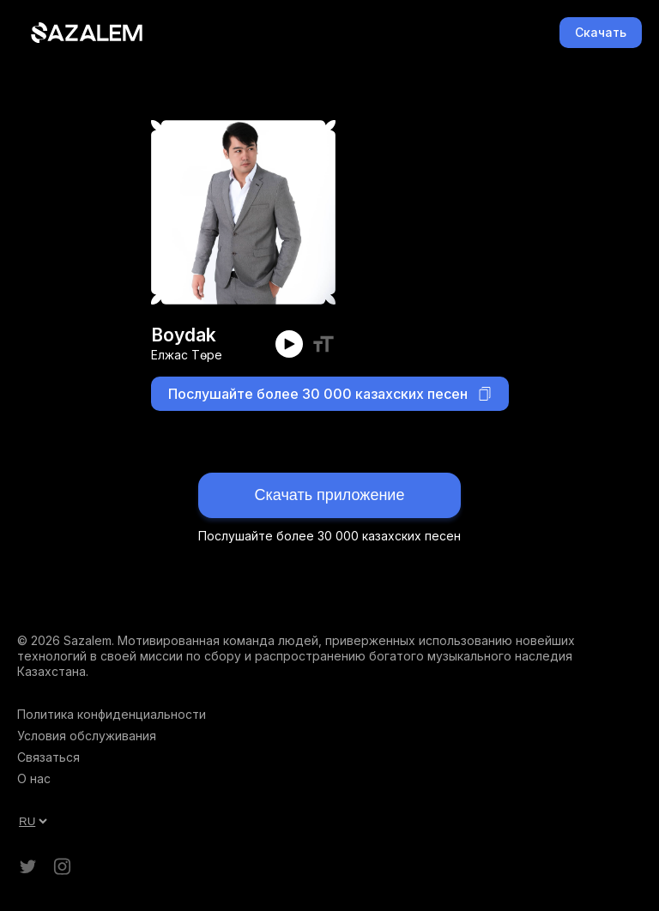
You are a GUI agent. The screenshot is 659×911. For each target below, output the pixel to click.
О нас (34, 778)
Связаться (48, 757)
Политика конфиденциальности (111, 714)
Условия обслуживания (86, 735)
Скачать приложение (330, 495)
